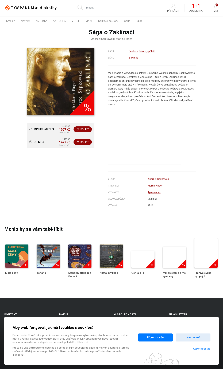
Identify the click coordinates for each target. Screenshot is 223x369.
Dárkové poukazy (108, 20)
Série (127, 20)
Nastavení (193, 337)
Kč (216, 8)
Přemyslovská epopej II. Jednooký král (203, 275)
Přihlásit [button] (173, 8)
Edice (139, 20)
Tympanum (154, 191)
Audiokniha (195, 8)
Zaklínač (133, 57)
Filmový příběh (147, 51)
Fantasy (133, 51)
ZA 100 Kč (41, 20)
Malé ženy (11, 272)
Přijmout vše (155, 337)
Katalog (10, 20)
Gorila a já (137, 272)
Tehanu (41, 272)
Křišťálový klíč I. (109, 272)
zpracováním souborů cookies (77, 347)
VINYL (89, 20)
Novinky (25, 20)
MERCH (75, 20)
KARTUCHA (59, 20)
